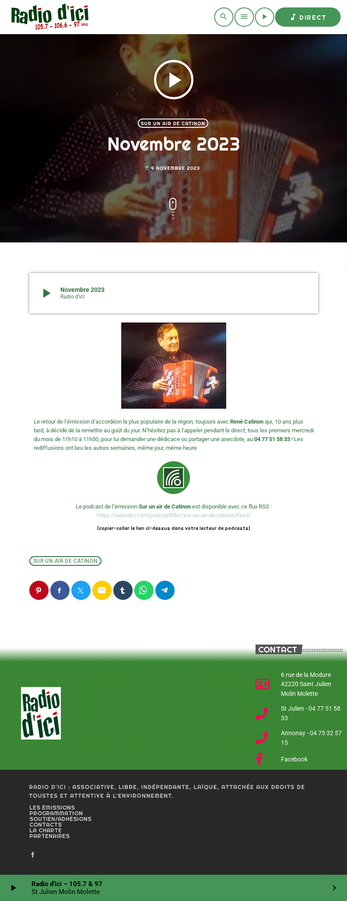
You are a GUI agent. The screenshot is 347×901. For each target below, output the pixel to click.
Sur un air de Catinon (173, 123)
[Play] (264, 17)
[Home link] (48, 17)
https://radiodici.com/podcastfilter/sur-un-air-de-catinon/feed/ (174, 515)
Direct (307, 17)
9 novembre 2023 (172, 168)
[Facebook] (32, 855)
